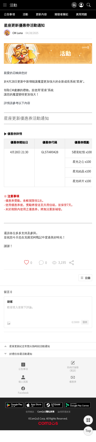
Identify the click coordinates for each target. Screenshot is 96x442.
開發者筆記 (61, 14)
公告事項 (9, 14)
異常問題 (81, 14)
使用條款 (30, 411)
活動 (13, 5)
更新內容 (41, 14)
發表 (85, 322)
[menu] (5, 5)
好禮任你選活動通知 (20, 354)
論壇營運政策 (64, 411)
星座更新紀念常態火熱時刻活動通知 (29, 346)
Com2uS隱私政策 (46, 411)
